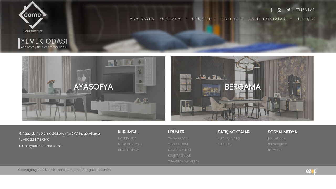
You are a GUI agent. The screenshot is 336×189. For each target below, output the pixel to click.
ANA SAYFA (142, 18)
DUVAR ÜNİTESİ (179, 150)
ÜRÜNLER (202, 18)
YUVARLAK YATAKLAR (184, 161)
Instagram (278, 144)
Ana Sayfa (27, 47)
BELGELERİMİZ (128, 150)
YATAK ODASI (178, 138)
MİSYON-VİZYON (130, 144)
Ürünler (42, 47)
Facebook (276, 138)
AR (312, 9)
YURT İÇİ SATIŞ (229, 138)
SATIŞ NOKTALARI (268, 18)
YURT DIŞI (225, 144)
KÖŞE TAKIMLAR (179, 155)
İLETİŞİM (306, 18)
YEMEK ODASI (178, 144)
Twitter (275, 150)
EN (305, 9)
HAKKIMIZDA (127, 138)
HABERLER (232, 18)
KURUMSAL (171, 18)
